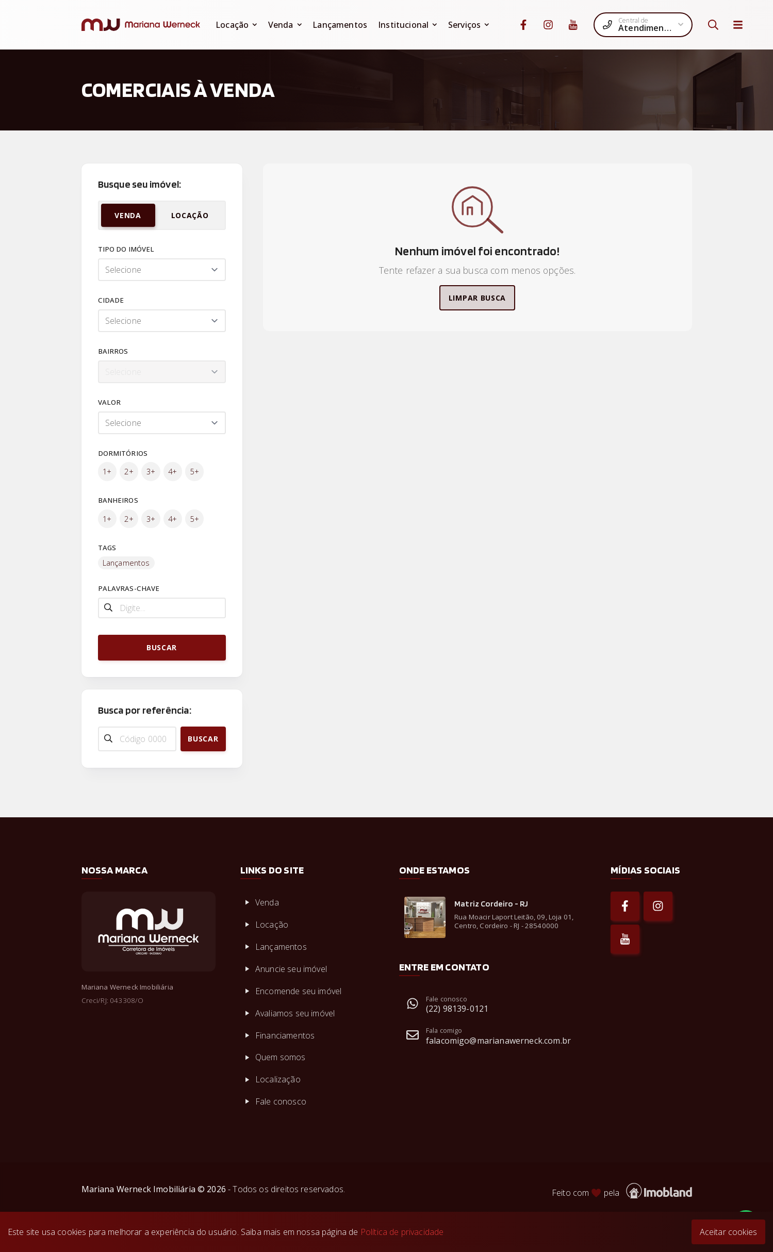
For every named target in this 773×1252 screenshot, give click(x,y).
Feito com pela (622, 1191)
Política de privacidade (402, 1232)
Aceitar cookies (728, 1232)
